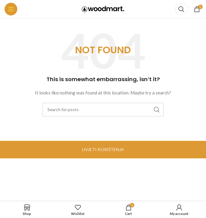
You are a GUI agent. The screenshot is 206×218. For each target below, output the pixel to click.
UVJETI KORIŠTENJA (103, 149)
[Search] (181, 9)
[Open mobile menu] (11, 9)
